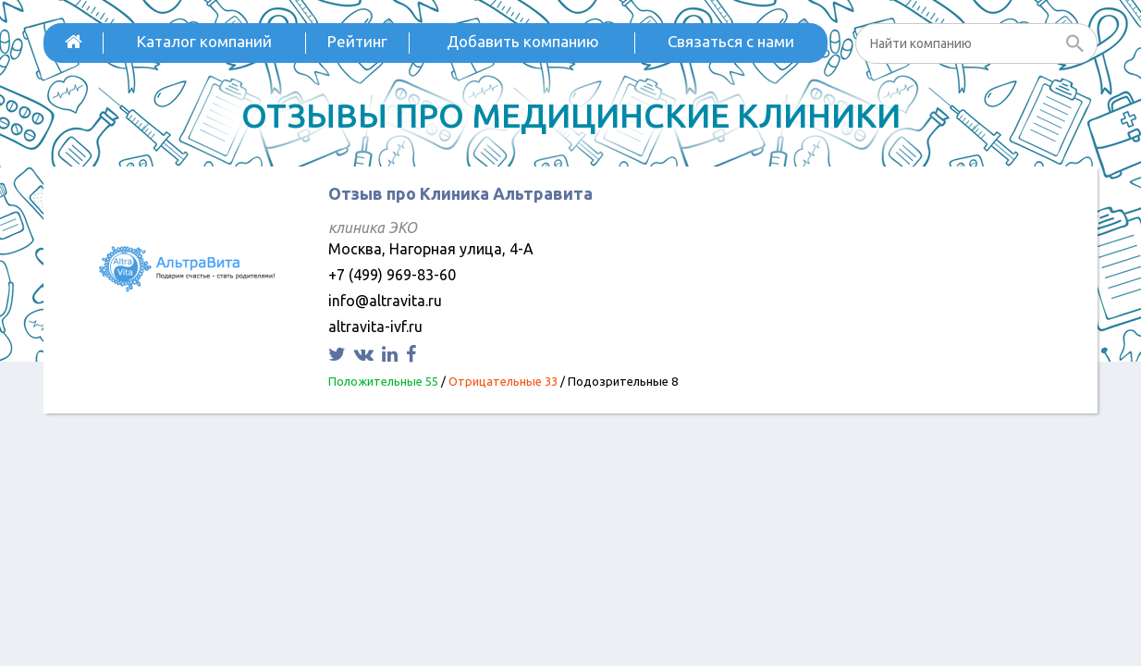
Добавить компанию (523, 41)
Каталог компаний (204, 41)
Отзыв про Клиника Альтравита (460, 193)
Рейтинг (357, 41)
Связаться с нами (731, 41)
